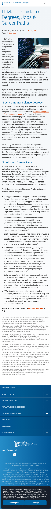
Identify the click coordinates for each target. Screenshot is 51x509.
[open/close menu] (47, 3)
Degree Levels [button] (8, 394)
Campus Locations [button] (9, 401)
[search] (44, 3)
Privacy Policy (34, 498)
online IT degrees (35, 308)
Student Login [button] (8, 432)
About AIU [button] (6, 420)
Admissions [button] (6, 426)
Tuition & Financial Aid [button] (11, 413)
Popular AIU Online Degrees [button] (13, 407)
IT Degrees (31, 30)
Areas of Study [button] (8, 388)
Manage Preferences (14, 503)
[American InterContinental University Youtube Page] (19, 454)
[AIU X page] (14, 454)
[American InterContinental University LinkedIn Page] (9, 454)
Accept (36, 503)
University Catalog (30, 480)
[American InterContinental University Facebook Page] (4, 454)
